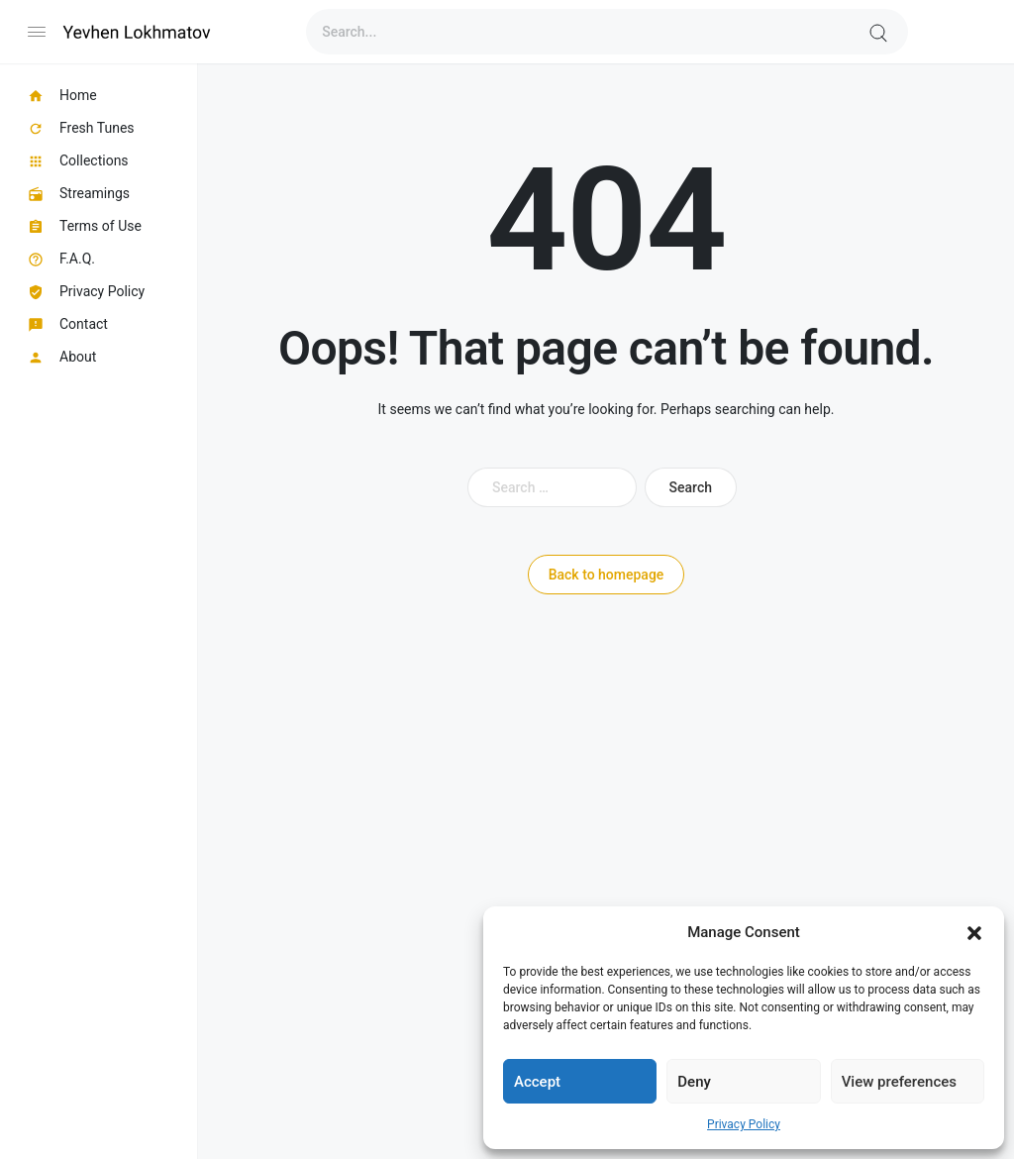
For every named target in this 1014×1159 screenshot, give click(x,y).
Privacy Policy (743, 1124)
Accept (537, 1082)
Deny (694, 1082)
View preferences (899, 1082)
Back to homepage (606, 574)
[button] (974, 932)
